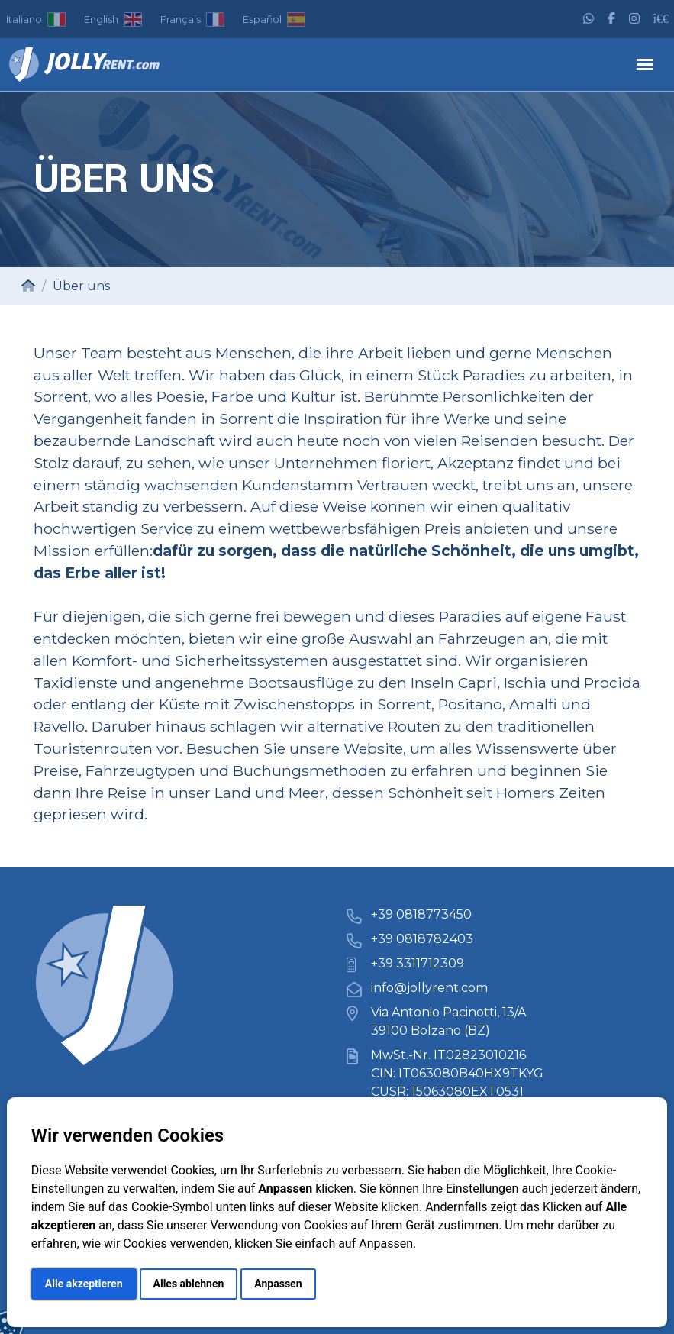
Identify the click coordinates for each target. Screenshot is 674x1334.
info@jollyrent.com (429, 987)
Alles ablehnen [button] (188, 1283)
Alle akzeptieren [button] (84, 1283)
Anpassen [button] (278, 1283)
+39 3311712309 (417, 963)
